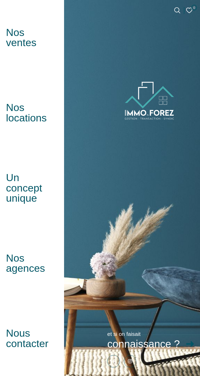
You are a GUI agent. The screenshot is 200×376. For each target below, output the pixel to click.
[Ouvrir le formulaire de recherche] (177, 10)
